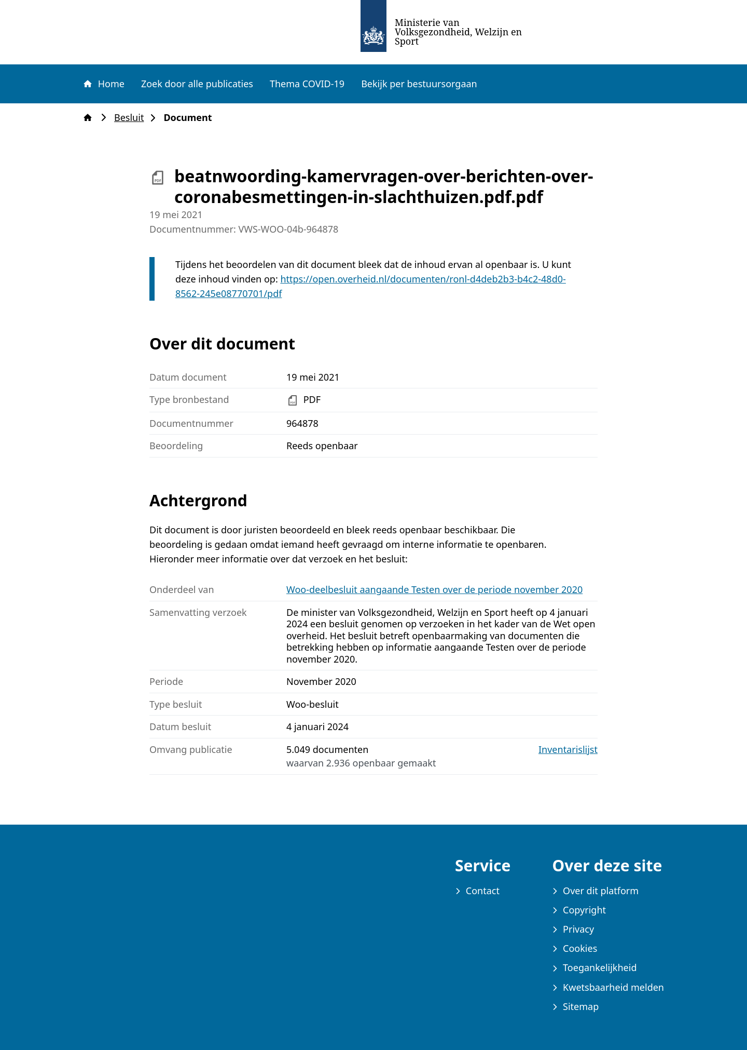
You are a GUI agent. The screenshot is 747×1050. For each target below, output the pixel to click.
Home (103, 83)
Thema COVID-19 (307, 83)
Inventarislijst (568, 750)
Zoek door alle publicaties (197, 83)
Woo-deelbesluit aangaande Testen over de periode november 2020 (434, 589)
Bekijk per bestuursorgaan (419, 83)
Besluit (132, 117)
